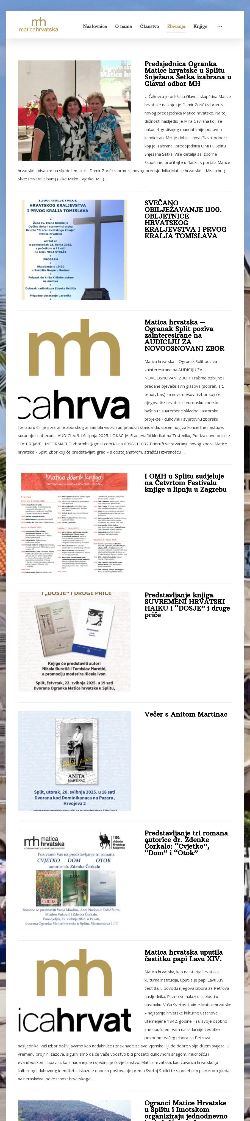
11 (140, 1017)
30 (172, 1017)
